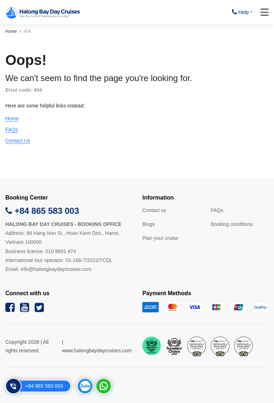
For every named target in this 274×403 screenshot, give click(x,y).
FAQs (11, 129)
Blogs (148, 224)
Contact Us (17, 140)
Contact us (154, 210)
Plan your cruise (160, 238)
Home (11, 31)
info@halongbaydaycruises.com (56, 269)
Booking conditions (232, 224)
